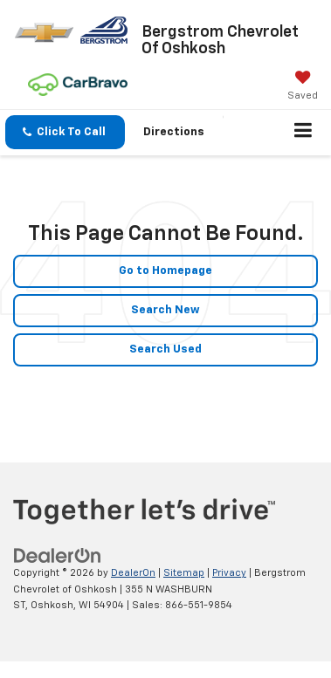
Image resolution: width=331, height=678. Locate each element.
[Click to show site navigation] (303, 132)
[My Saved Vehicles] (302, 87)
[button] (65, 132)
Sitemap (183, 573)
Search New (165, 310)
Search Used (165, 349)
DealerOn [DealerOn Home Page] (133, 573)
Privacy (229, 573)
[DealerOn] (57, 556)
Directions (173, 132)
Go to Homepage (165, 271)
